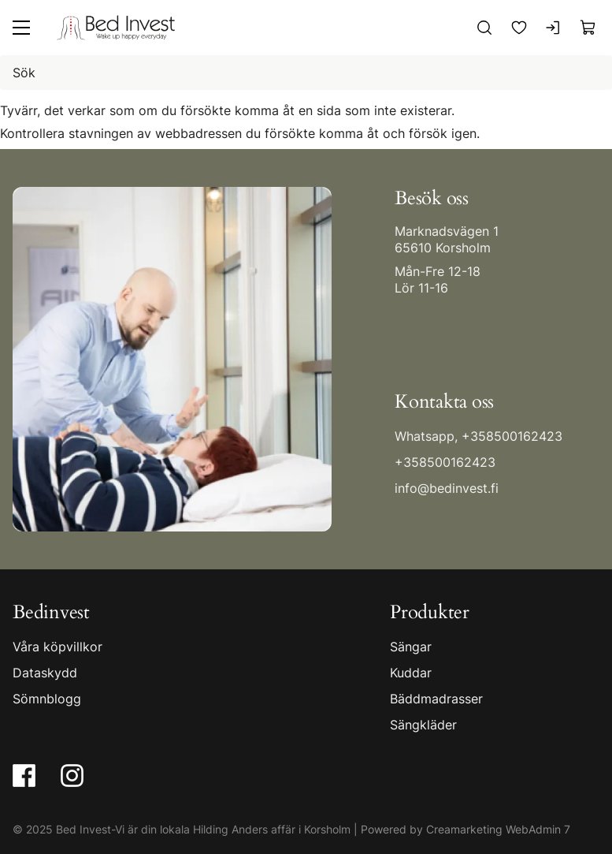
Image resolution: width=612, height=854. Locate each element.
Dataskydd (45, 672)
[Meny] (21, 27)
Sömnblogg (47, 698)
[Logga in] (553, 27)
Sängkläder (423, 724)
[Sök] (484, 27)
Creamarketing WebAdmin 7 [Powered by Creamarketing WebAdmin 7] (498, 828)
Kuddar (411, 672)
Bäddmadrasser (436, 698)
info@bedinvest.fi (447, 488)
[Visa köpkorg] (588, 27)
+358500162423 (512, 436)
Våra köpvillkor (57, 646)
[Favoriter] (519, 27)
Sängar (411, 646)
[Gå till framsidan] (116, 27)
